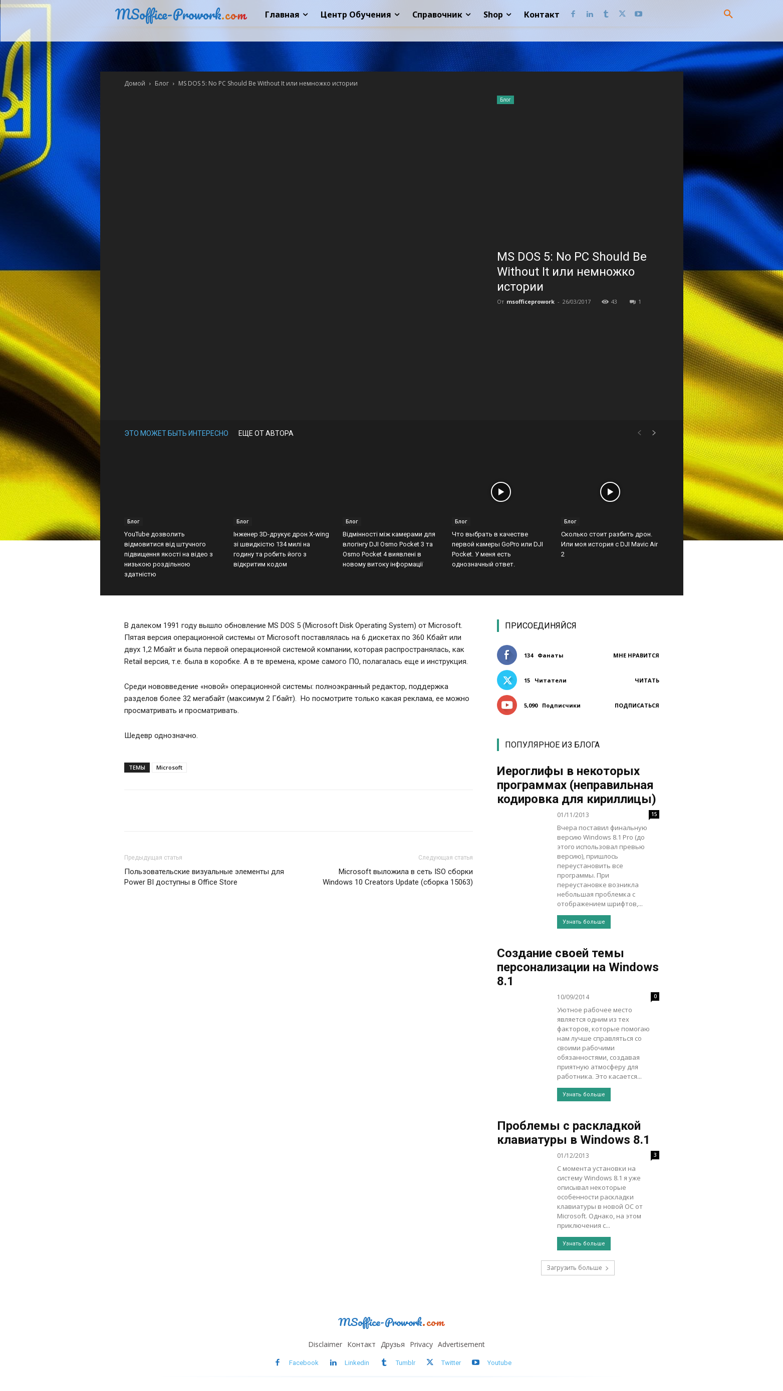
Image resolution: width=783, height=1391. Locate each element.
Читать (647, 680)
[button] (728, 15)
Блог (162, 83)
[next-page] (654, 433)
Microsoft (169, 767)
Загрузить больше (578, 1267)
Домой (134, 83)
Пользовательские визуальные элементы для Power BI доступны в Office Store (204, 877)
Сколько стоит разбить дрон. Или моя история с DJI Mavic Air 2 (609, 544)
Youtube (499, 1362)
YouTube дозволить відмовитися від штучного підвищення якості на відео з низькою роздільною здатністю (168, 554)
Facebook (304, 1362)
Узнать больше (584, 922)
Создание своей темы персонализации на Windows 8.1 (578, 967)
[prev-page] (639, 433)
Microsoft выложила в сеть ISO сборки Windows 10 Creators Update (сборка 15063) (398, 877)
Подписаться (637, 705)
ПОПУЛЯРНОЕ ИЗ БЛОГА (552, 745)
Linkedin (357, 1362)
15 (654, 814)
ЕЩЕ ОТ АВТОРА (266, 433)
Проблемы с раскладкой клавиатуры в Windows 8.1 (573, 1133)
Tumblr (405, 1362)
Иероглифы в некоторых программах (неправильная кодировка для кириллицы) (576, 785)
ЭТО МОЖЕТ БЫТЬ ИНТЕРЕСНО (176, 433)
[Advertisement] (578, 174)
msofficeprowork (530, 301)
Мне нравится (636, 655)
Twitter (451, 1362)
